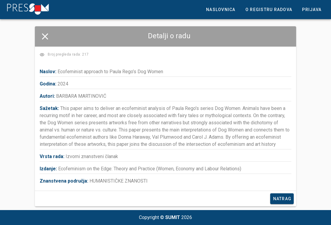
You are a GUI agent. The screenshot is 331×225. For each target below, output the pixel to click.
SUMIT (172, 217)
